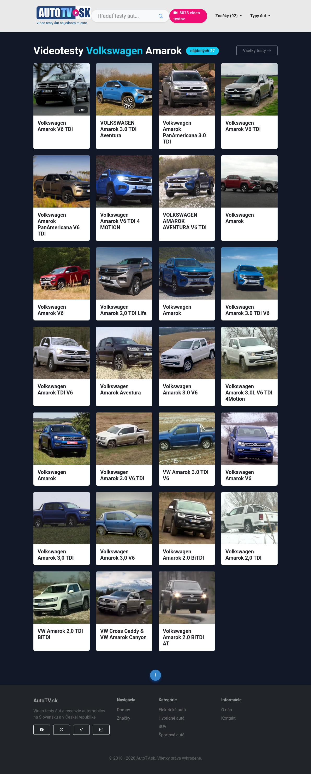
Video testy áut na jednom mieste (62, 23)
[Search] (130, 16)
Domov (123, 709)
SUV (162, 726)
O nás (226, 709)
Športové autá (171, 734)
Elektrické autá (172, 709)
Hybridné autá (171, 718)
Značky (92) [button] (227, 15)
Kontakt (228, 718)
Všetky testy (257, 50)
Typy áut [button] (258, 15)
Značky (123, 718)
